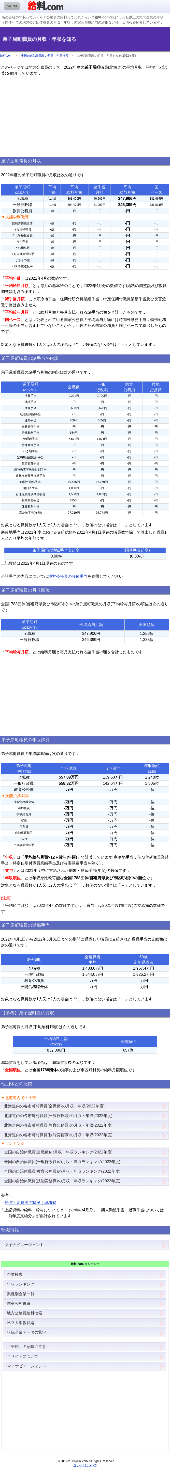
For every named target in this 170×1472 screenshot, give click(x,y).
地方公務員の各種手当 (67, 576)
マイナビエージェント (24, 1245)
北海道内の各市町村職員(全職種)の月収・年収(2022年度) (54, 1106)
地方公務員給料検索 (24, 1313)
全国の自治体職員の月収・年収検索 (44, 55)
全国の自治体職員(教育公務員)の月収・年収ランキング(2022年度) (62, 1171)
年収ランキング (20, 1284)
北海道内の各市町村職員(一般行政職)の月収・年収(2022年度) (58, 1116)
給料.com (6, 55)
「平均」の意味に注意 (26, 1346)
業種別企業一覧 (20, 1294)
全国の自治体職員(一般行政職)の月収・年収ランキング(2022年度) (62, 1162)
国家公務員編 (18, 1303)
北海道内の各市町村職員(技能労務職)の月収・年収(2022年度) (58, 1135)
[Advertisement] (85, 116)
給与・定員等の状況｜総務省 (30, 1202)
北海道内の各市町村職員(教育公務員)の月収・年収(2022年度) (58, 1125)
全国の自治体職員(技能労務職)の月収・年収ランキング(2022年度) (62, 1181)
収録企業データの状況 (26, 1332)
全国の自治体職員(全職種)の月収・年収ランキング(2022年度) (58, 1152)
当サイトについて (22, 1356)
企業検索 (15, 1274)
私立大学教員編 (20, 1323)
